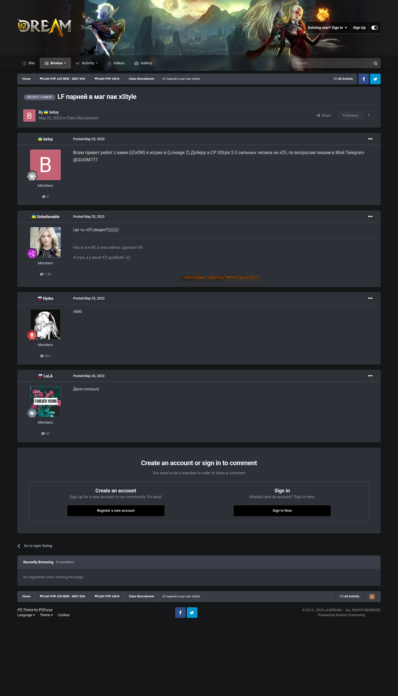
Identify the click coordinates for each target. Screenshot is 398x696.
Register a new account (116, 510)
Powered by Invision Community (341, 615)
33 (45, 433)
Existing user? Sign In (327, 28)
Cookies (64, 615)
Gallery (146, 63)
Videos (119, 63)
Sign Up (359, 27)
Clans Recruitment (82, 118)
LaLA (48, 376)
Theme (46, 615)
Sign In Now (282, 510)
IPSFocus (45, 610)
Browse (56, 63)
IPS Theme (25, 610)
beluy (54, 112)
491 (45, 356)
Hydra (48, 298)
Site (31, 63)
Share (324, 115)
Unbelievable (48, 216)
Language (26, 615)
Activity (88, 63)
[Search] (318, 63)
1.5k (45, 274)
